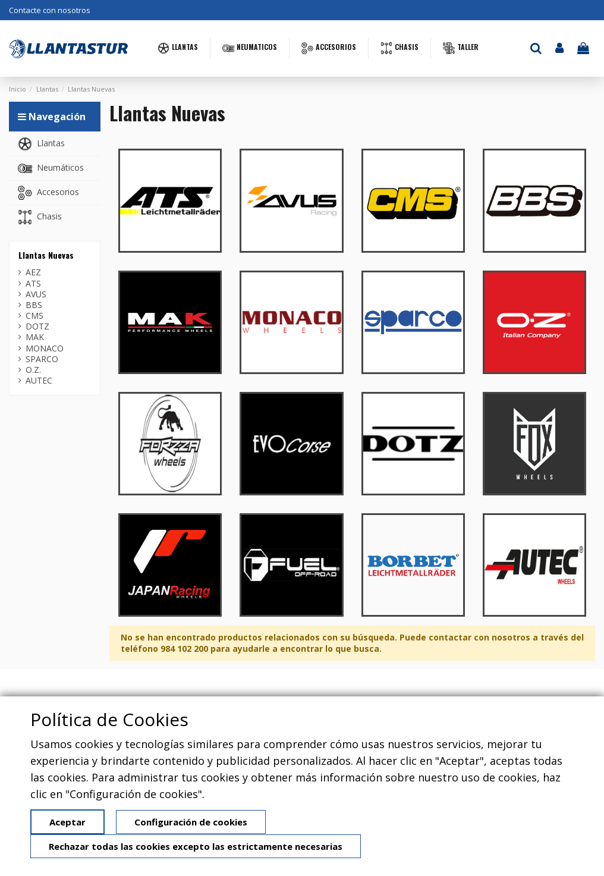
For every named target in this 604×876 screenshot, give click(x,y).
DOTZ (37, 326)
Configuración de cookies (190, 822)
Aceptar (67, 822)
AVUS (36, 294)
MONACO (45, 348)
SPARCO (42, 359)
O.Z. (33, 370)
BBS (34, 305)
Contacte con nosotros (49, 10)
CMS (34, 315)
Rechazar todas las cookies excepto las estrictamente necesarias (195, 846)
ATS (33, 283)
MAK (35, 337)
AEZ (33, 272)
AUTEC (39, 380)
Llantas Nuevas (46, 255)
